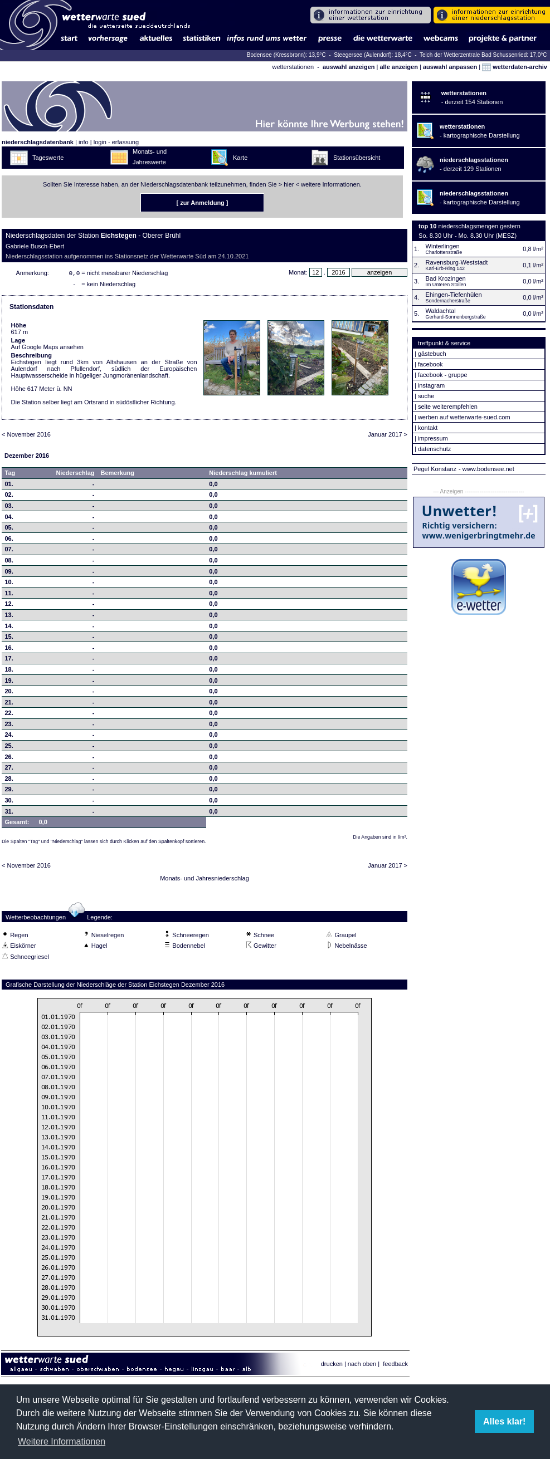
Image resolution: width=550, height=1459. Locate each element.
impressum (433, 438)
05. (9, 529)
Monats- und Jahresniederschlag (204, 880)
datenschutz (434, 448)
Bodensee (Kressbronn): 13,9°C (287, 55)
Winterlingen (443, 246)
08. (9, 562)
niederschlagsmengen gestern (479, 226)
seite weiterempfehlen (448, 406)
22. (9, 715)
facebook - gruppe (443, 374)
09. (9, 573)
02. (9, 496)
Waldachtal (441, 310)
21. (9, 704)
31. (9, 813)
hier (289, 184)
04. (9, 519)
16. (9, 650)
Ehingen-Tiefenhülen (454, 294)
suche (426, 396)
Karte (240, 157)
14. (9, 628)
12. (9, 606)
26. (9, 759)
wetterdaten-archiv (514, 66)
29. (9, 791)
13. (9, 617)
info (84, 142)
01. (9, 486)
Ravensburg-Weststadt (457, 262)
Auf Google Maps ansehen (47, 349)
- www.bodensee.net (486, 469)
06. (9, 540)
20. (9, 693)
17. (9, 660)
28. (9, 780)
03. (9, 508)
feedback (395, 1366)
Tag (10, 475)
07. (9, 551)
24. (9, 736)
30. (9, 802)
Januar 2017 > (387, 436)
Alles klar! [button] (504, 1421)
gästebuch (432, 353)
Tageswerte (48, 157)
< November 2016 (26, 436)
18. (9, 671)
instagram (431, 385)
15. (9, 638)
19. (9, 682)
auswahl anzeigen (349, 66)
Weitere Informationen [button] (61, 1441)
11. (9, 595)
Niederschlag (75, 475)
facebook (430, 364)
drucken (332, 1366)
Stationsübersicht (356, 157)
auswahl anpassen (450, 66)
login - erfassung (116, 142)
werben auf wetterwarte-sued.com (464, 417)
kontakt (427, 427)
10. (9, 584)
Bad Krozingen (446, 278)
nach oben (362, 1366)
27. (9, 769)
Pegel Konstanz (434, 469)
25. (9, 748)
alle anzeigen (398, 66)
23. (9, 726)
